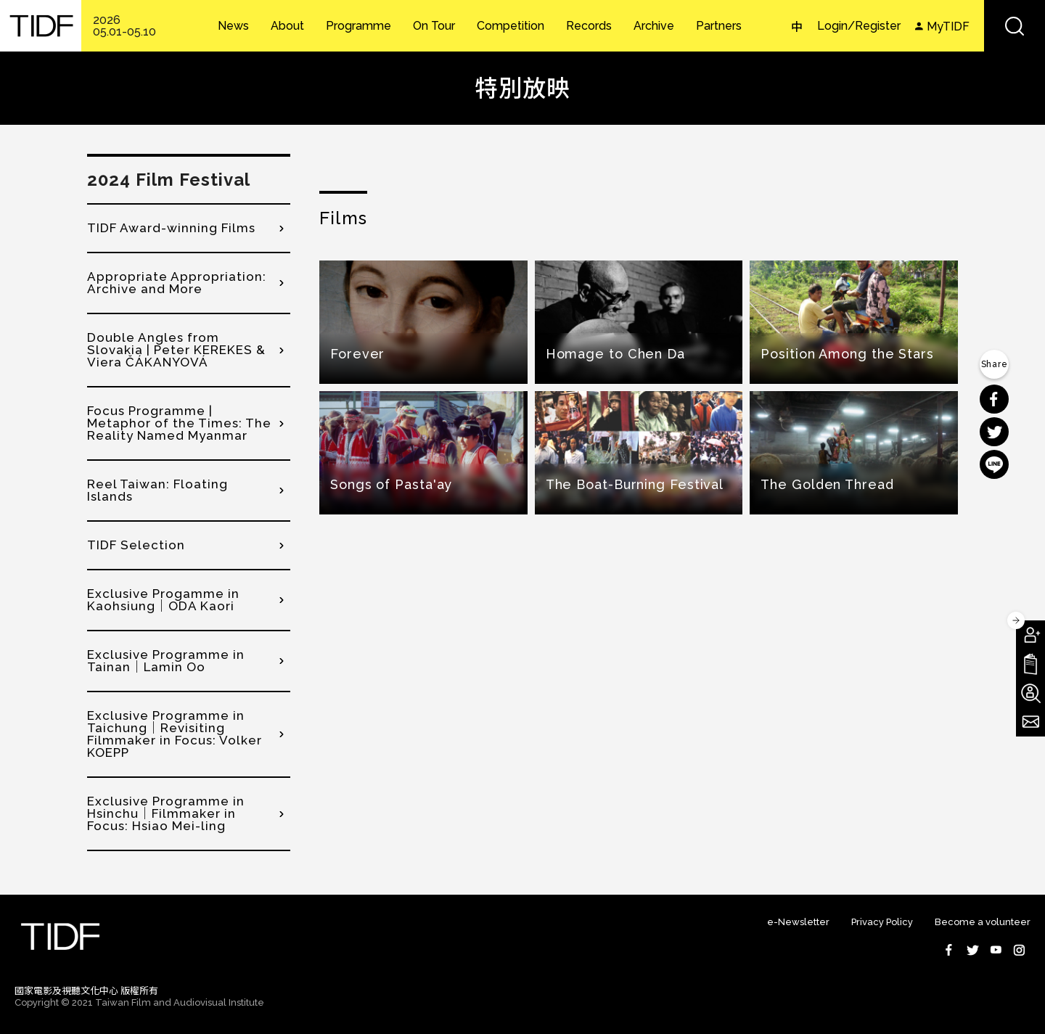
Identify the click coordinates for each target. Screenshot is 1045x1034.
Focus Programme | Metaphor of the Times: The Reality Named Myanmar (179, 423)
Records (589, 26)
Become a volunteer (982, 921)
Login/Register (859, 26)
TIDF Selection (136, 545)
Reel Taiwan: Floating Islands (157, 490)
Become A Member (1030, 634)
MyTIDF (948, 26)
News (233, 26)
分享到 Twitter (994, 431)
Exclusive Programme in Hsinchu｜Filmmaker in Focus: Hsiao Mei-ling (166, 813)
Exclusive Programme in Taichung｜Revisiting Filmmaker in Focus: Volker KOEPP (174, 734)
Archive (654, 26)
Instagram (1018, 949)
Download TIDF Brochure (1030, 663)
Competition (510, 26)
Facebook (949, 949)
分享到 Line (994, 464)
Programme (358, 26)
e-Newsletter (798, 921)
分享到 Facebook (994, 399)
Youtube (995, 949)
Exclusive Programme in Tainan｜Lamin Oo (166, 660)
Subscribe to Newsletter (1030, 721)
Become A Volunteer (1030, 692)
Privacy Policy (882, 921)
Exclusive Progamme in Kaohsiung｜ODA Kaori (163, 599)
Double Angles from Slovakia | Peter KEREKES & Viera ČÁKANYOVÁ (176, 349)
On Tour (434, 26)
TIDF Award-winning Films (171, 228)
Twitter (972, 949)
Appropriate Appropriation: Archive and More (176, 282)
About (287, 26)
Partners (719, 26)
